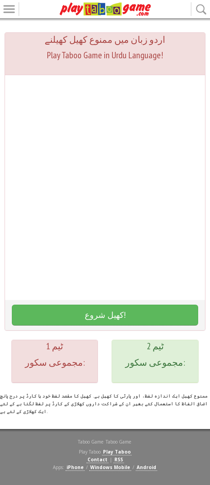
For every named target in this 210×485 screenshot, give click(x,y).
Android (146, 467)
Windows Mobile (110, 467)
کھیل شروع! (105, 314)
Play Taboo (117, 452)
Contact (97, 459)
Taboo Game (118, 442)
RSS (118, 459)
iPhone (75, 467)
